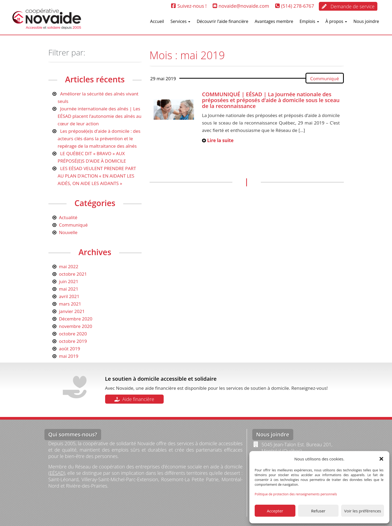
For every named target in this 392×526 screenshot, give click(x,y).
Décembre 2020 (76, 319)
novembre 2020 (75, 326)
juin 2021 (69, 281)
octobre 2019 (73, 341)
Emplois (309, 21)
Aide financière (134, 399)
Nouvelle (68, 232)
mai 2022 (69, 266)
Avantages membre (274, 21)
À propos (336, 21)
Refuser (318, 510)
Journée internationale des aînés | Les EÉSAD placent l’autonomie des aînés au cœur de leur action (100, 116)
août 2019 (69, 349)
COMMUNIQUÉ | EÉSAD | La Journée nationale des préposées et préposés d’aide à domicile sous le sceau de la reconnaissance (271, 100)
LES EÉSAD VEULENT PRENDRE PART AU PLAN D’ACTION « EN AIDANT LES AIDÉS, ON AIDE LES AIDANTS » (97, 175)
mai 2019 (69, 356)
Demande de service (348, 6)
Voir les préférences (362, 510)
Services (180, 21)
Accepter (275, 510)
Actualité (68, 217)
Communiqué (324, 78)
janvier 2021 (72, 311)
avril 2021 (69, 296)
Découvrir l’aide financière (222, 21)
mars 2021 (70, 304)
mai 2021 (69, 289)
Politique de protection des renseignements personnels (296, 494)
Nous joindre (366, 21)
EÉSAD (56, 473)
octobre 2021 (73, 274)
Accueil (157, 21)
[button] (381, 458)
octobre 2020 (73, 334)
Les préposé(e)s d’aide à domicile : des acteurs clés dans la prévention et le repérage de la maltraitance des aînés (99, 138)
